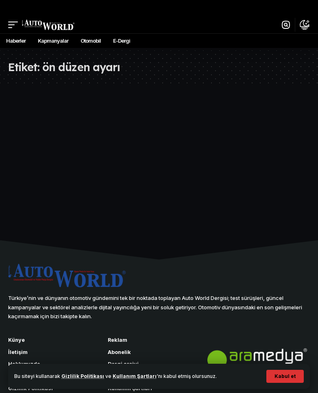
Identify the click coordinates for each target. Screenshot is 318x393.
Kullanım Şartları (135, 376)
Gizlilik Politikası (82, 376)
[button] (285, 376)
